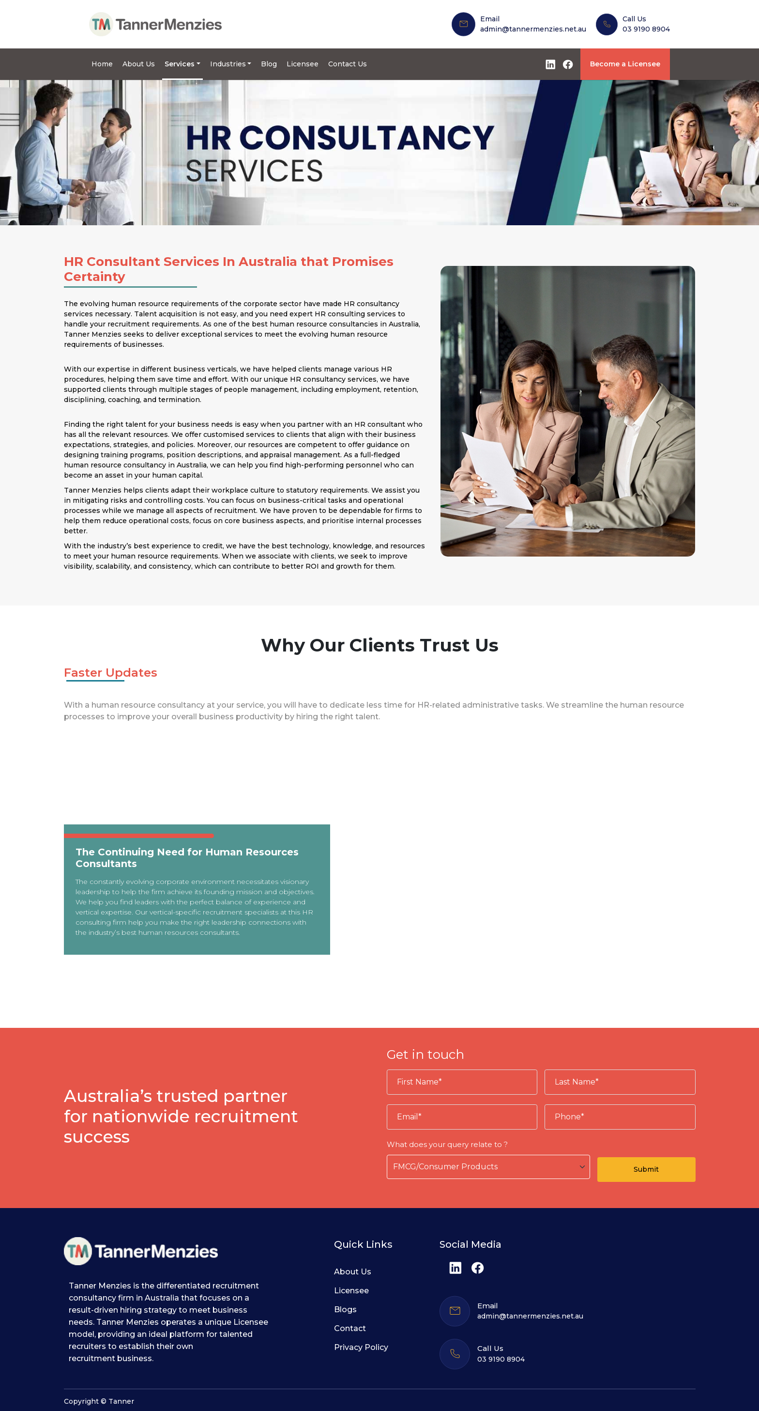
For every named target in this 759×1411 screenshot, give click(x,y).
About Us (138, 64)
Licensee (303, 64)
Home (102, 64)
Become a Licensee (625, 64)
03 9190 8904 (646, 29)
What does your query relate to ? (447, 1144)
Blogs (345, 1309)
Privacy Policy (361, 1347)
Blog (269, 64)
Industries (228, 64)
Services (180, 64)
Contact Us (347, 64)
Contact (350, 1328)
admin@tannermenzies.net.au (533, 29)
